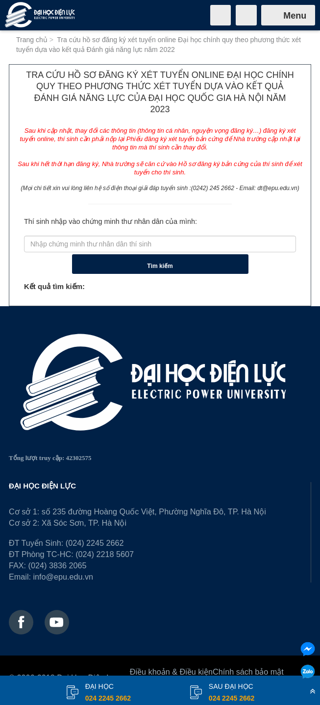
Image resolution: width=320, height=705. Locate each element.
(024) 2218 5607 (104, 554)
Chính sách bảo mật (248, 671)
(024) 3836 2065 (57, 565)
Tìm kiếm (159, 266)
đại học (108, 693)
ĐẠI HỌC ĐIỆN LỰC (42, 486)
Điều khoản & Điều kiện (171, 671)
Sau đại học (231, 693)
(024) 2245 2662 (95, 542)
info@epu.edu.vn (63, 576)
